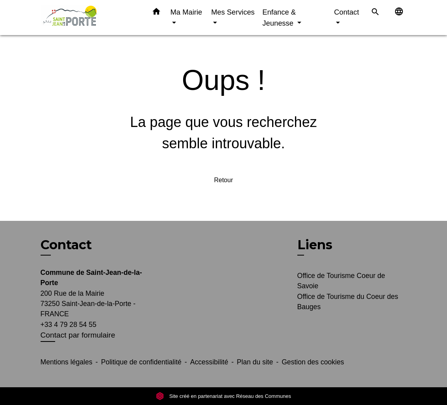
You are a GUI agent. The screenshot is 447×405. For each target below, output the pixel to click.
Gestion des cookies (313, 362)
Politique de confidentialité (141, 362)
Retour (223, 180)
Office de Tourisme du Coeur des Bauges (348, 302)
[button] (156, 13)
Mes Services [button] (232, 12)
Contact (66, 244)
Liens (314, 244)
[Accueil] (90, 17)
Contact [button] (346, 12)
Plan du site (255, 362)
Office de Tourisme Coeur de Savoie (341, 281)
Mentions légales (67, 362)
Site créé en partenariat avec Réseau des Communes (223, 396)
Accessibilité (209, 362)
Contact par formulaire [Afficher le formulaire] (78, 335)
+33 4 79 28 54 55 (68, 324)
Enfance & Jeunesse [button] (279, 17)
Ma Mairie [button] (186, 12)
